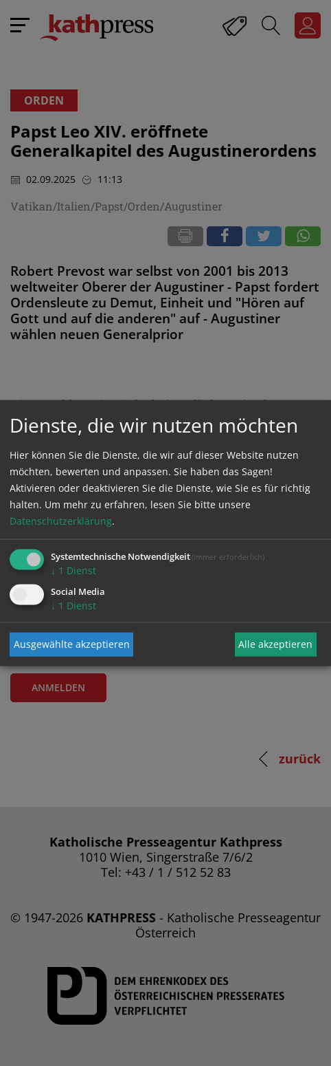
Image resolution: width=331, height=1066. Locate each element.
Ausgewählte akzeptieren (72, 644)
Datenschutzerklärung (61, 520)
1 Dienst (73, 569)
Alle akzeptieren (275, 644)
